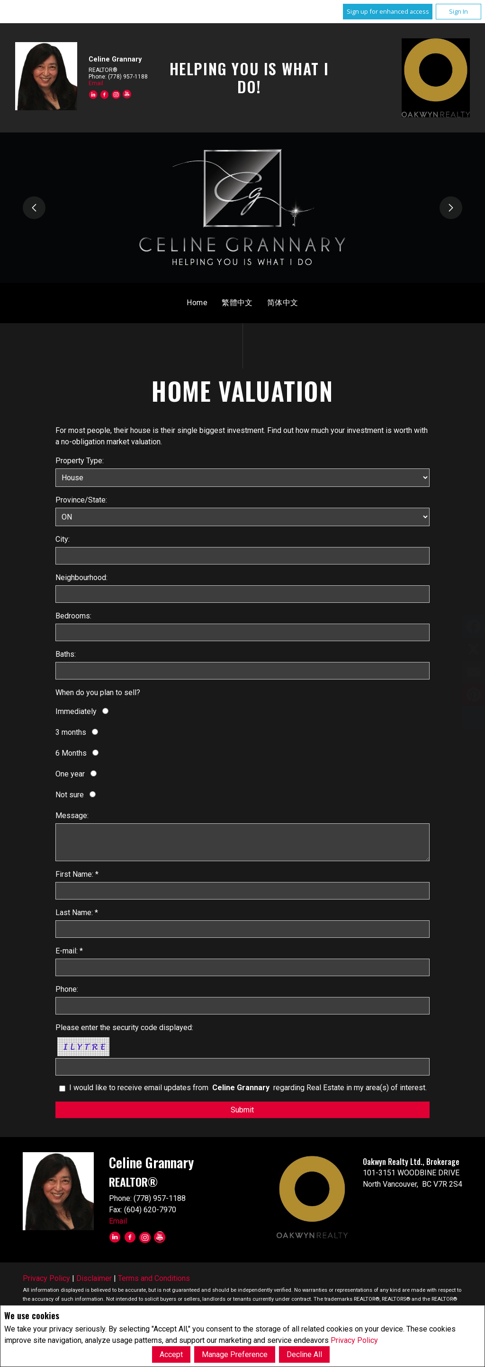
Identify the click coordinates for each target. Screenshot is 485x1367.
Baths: (65, 654)
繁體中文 (237, 302)
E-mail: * (69, 950)
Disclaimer (94, 1278)
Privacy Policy (354, 1340)
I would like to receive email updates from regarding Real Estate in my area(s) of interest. (248, 1087)
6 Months (71, 753)
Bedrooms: (73, 615)
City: (62, 539)
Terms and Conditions (154, 1278)
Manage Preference (235, 1354)
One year (70, 773)
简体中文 (282, 302)
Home (197, 302)
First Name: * (77, 874)
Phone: (66, 989)
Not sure (69, 794)
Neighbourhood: (81, 577)
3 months (70, 732)
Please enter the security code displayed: (124, 1027)
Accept (171, 1354)
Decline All (304, 1354)
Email (96, 83)
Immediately (76, 711)
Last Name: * (76, 912)
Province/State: (81, 499)
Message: (72, 815)
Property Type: (79, 460)
